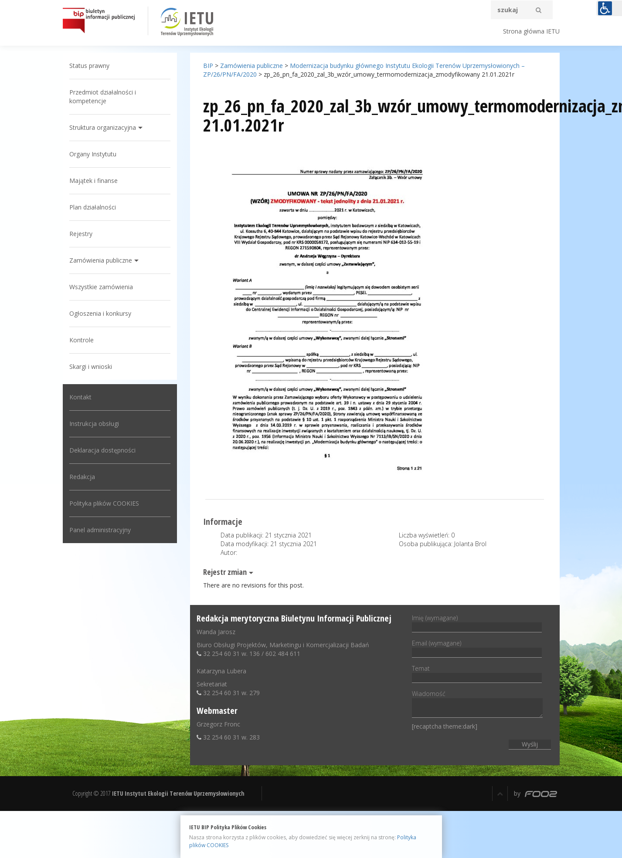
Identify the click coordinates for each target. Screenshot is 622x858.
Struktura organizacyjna (102, 127)
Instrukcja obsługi (94, 423)
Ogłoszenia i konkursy (100, 313)
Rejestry (80, 234)
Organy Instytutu (92, 154)
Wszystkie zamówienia (101, 287)
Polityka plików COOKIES (104, 503)
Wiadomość (477, 704)
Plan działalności (92, 207)
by (535, 793)
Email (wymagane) (477, 647)
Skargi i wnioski (90, 366)
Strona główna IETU (531, 31)
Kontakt (80, 397)
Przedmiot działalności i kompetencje (102, 96)
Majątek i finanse (93, 180)
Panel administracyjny (100, 530)
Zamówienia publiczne (100, 260)
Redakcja (82, 477)
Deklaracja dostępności (102, 450)
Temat (477, 673)
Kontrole (81, 340)
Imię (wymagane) (477, 622)
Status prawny (89, 65)
